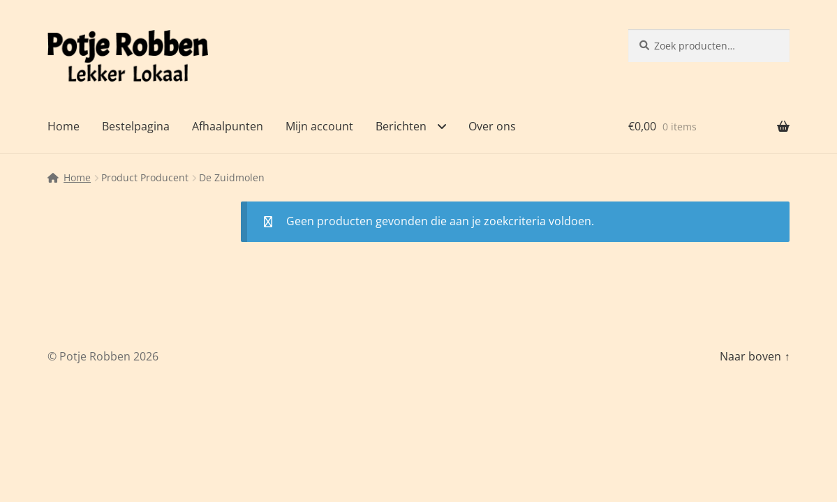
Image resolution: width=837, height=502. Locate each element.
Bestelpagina (136, 126)
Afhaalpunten (227, 126)
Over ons (492, 126)
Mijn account (319, 126)
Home (63, 126)
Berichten (401, 126)
